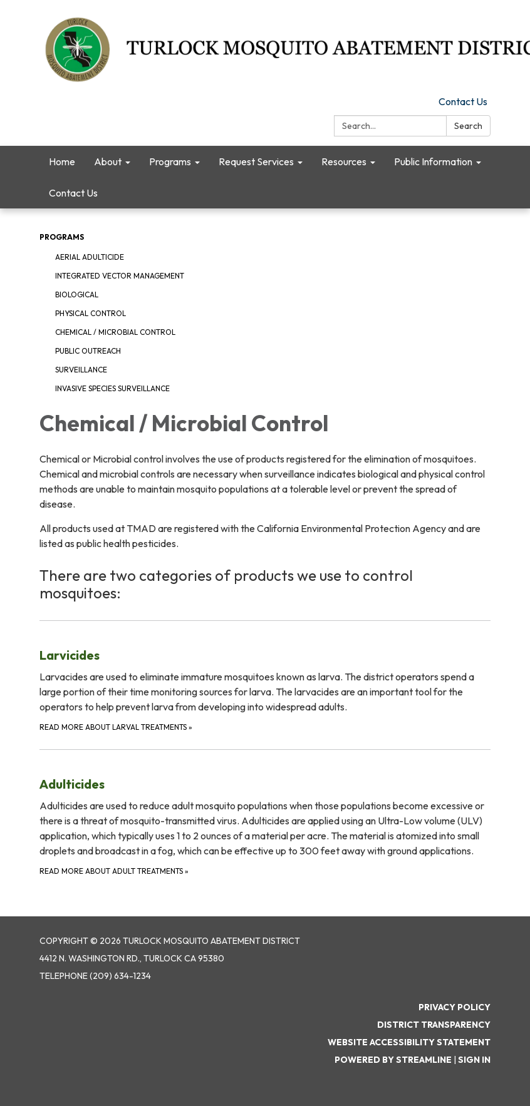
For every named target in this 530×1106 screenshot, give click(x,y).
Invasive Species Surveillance (112, 388)
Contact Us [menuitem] (73, 193)
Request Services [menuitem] (256, 161)
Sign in (474, 1059)
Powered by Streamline (393, 1059)
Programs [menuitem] (170, 161)
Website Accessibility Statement (409, 1042)
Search (468, 125)
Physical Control (90, 313)
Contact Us (463, 101)
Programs (61, 237)
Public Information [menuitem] (433, 161)
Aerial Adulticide (89, 257)
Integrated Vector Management (119, 275)
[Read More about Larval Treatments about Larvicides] (265, 677)
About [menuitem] (108, 161)
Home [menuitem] (62, 161)
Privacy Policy (454, 1007)
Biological (76, 294)
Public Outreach (88, 351)
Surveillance (81, 369)
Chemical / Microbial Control (115, 332)
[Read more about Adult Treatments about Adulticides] (265, 813)
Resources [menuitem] (343, 161)
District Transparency (434, 1024)
